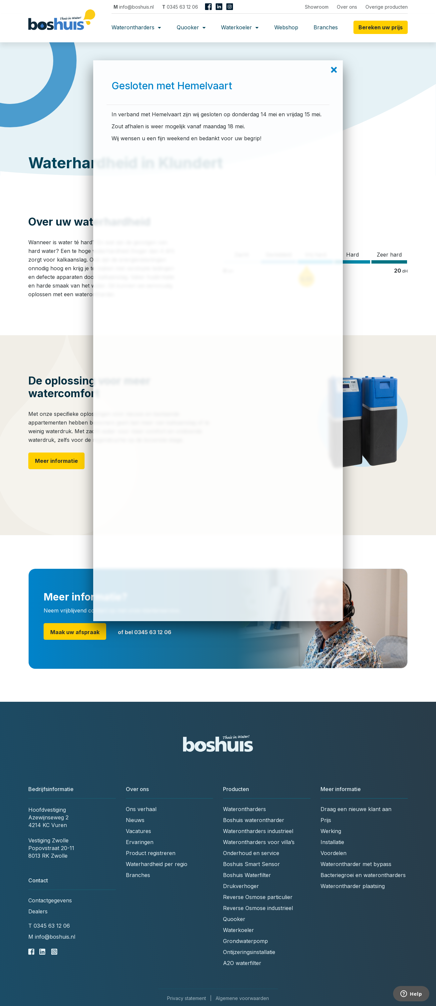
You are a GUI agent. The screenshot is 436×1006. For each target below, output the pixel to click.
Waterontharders (136, 27)
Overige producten (386, 7)
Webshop (286, 27)
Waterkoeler (240, 27)
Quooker (191, 27)
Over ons (347, 7)
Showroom (316, 7)
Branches (326, 27)
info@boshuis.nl (133, 7)
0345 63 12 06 (180, 7)
